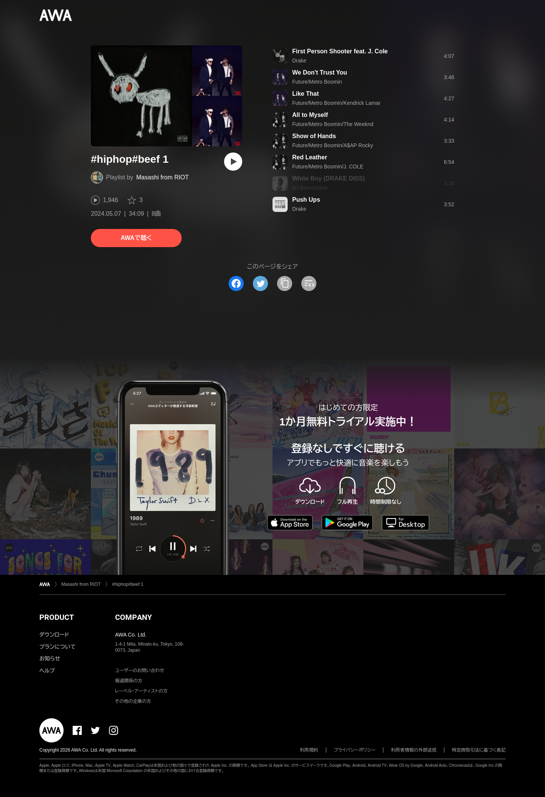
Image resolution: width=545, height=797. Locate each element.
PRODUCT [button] (56, 617)
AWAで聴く (136, 238)
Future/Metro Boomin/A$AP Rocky (332, 145)
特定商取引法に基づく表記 (479, 750)
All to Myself (310, 115)
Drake (299, 61)
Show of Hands (314, 136)
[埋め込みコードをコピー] (308, 283)
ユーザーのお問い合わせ (139, 670)
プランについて (57, 647)
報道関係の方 (128, 680)
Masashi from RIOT (162, 177)
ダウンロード (54, 635)
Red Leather (309, 157)
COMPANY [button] (133, 617)
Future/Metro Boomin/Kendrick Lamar (336, 103)
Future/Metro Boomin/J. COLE (327, 166)
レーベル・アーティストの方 (141, 691)
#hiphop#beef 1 (127, 584)
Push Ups (306, 199)
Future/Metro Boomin (317, 82)
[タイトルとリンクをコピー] (284, 283)
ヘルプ (47, 671)
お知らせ (49, 658)
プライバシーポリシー (355, 750)
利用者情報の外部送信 (413, 750)
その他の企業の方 (133, 701)
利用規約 (309, 750)
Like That (305, 93)
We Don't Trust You (319, 72)
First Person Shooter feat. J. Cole (340, 51)
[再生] (233, 162)
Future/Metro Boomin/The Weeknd (333, 124)
